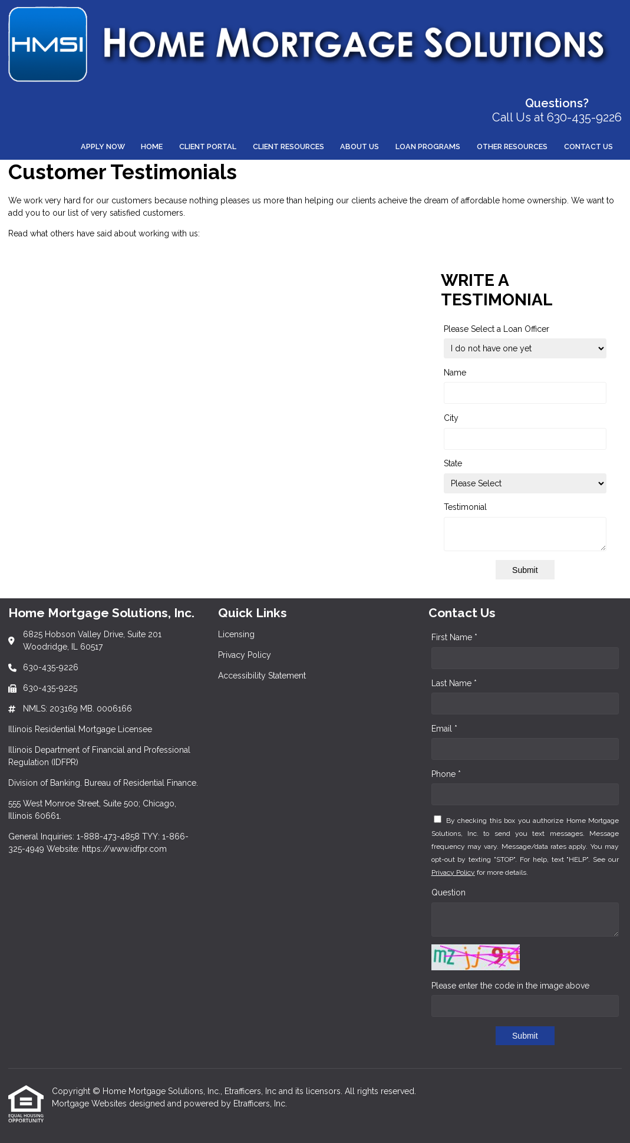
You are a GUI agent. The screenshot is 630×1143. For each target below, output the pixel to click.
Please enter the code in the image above (510, 985)
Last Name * (454, 683)
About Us (359, 146)
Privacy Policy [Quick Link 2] (244, 655)
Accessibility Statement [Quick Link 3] (262, 675)
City (451, 418)
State (453, 463)
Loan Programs (427, 146)
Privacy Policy (453, 872)
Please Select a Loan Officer (496, 329)
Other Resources (512, 146)
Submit (525, 570)
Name (455, 372)
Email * (444, 728)
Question (448, 892)
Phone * (446, 774)
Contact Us (588, 146)
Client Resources (288, 146)
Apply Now (103, 146)
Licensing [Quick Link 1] (236, 634)
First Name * (454, 637)
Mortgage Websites (90, 1103)
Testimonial (465, 507)
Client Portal (207, 146)
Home (152, 146)
